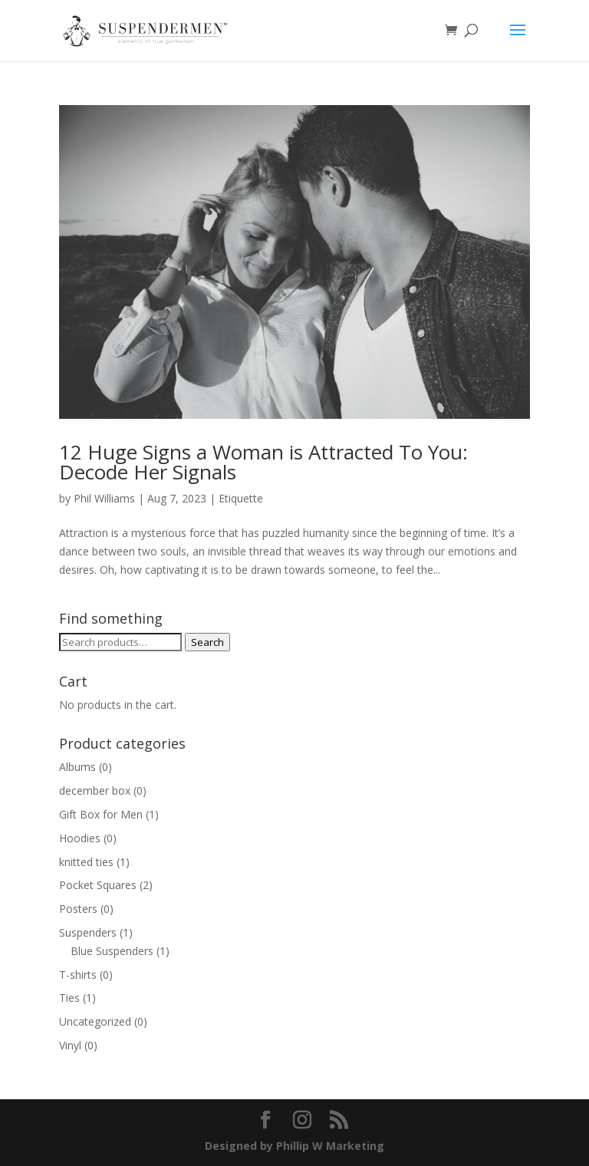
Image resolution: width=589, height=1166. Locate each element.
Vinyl (70, 1045)
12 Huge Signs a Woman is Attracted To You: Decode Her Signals (263, 462)
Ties (69, 997)
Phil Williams (104, 498)
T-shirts (78, 974)
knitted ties (86, 862)
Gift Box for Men (101, 814)
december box (94, 790)
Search (207, 642)
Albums (77, 766)
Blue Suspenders (112, 951)
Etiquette (241, 498)
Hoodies (79, 838)
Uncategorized (95, 1021)
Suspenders (88, 932)
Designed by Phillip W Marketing (294, 1145)
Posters (78, 908)
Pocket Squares (98, 885)
